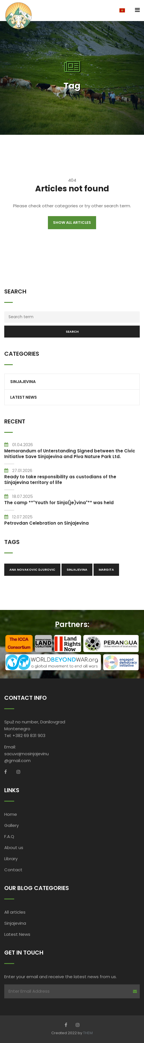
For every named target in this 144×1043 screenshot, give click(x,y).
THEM (88, 1033)
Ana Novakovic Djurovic (32, 569)
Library (11, 859)
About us (13, 847)
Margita (106, 569)
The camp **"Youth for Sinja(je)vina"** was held (59, 503)
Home (10, 814)
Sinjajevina (23, 381)
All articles (15, 912)
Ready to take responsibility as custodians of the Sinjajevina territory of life (60, 479)
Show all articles (72, 222)
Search (72, 331)
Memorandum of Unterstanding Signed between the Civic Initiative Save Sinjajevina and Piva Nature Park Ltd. (69, 454)
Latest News (23, 397)
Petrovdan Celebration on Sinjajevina (46, 523)
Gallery (11, 825)
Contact (13, 870)
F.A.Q (9, 836)
